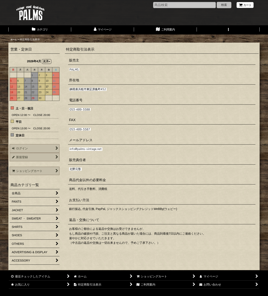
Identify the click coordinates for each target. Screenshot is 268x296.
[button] (228, 29)
